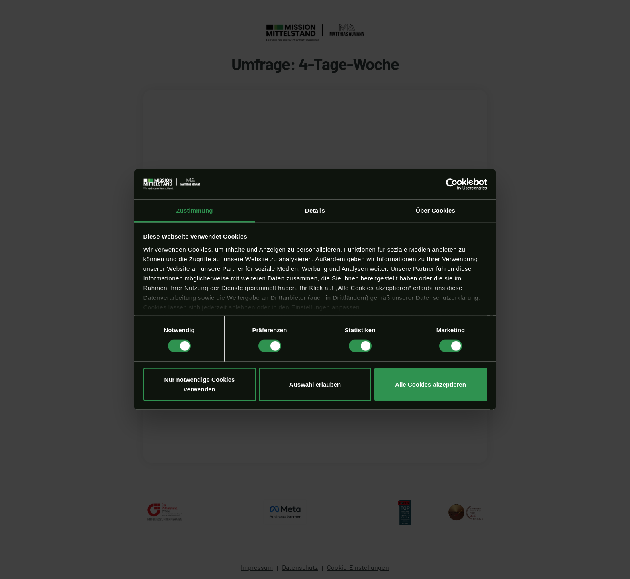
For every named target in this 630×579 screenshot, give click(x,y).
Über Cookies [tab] (435, 210)
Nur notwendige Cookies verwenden (199, 384)
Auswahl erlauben (315, 384)
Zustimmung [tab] (194, 210)
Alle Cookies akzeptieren (430, 384)
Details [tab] (315, 210)
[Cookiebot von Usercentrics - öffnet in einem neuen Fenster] (452, 184)
